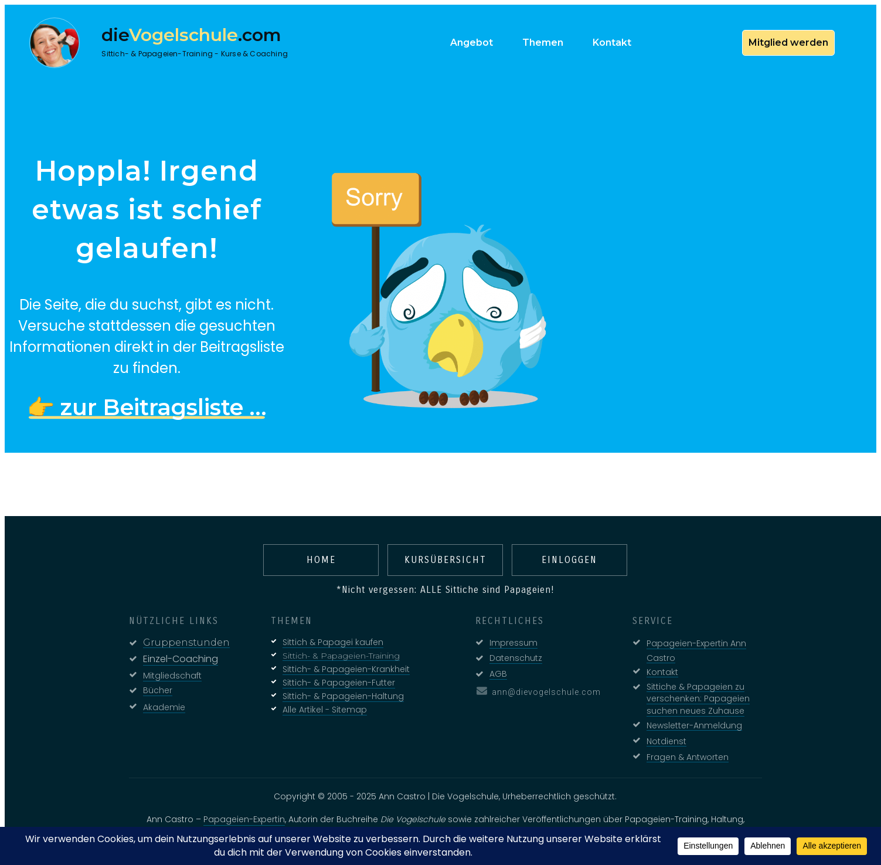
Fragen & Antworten (683, 752)
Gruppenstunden (181, 637)
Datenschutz (511, 653)
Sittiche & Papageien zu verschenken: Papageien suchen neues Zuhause (693, 694)
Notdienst (662, 736)
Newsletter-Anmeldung (689, 720)
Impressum (509, 638)
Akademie (159, 702)
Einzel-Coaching (175, 654)
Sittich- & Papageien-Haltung (338, 691)
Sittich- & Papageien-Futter (334, 678)
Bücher (153, 685)
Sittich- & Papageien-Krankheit (341, 664)
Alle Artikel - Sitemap (320, 705)
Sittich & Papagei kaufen (328, 637)
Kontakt (657, 667)
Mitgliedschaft (167, 671)
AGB (493, 669)
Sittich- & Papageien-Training (336, 651)
